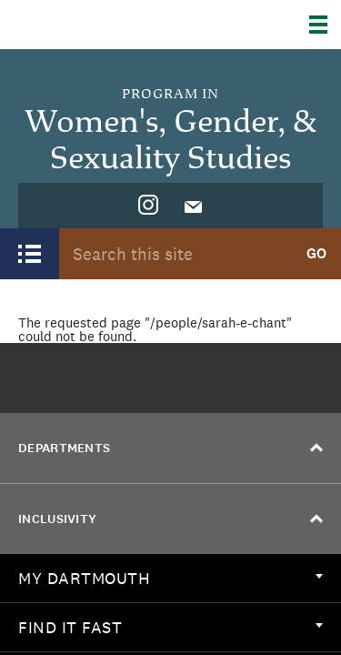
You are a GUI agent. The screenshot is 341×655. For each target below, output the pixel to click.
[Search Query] (175, 253)
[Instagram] (148, 205)
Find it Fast (170, 627)
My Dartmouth (170, 578)
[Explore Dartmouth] (325, 24)
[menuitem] (148, 205)
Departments (170, 448)
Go (316, 253)
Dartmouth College (107, 25)
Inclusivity (170, 519)
